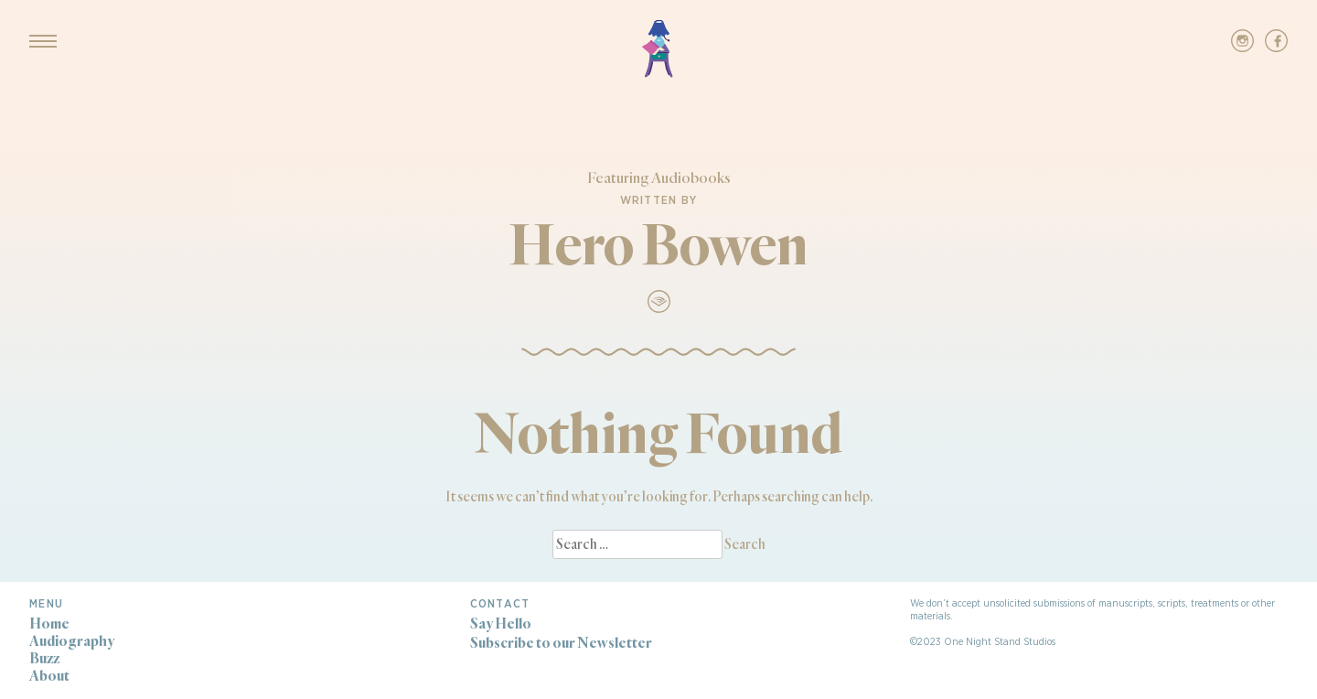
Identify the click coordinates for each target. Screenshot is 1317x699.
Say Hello (500, 623)
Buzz (44, 658)
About (49, 675)
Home (49, 623)
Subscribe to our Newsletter (561, 642)
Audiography (71, 641)
